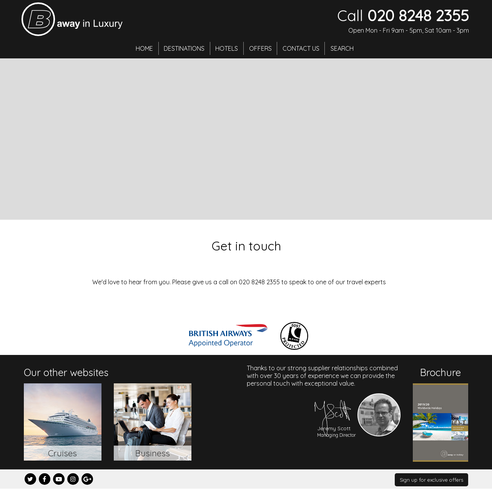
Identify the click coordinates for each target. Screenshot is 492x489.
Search (345, 48)
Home (141, 48)
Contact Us (303, 48)
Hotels (226, 48)
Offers (261, 48)
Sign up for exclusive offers (431, 480)
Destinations (182, 48)
